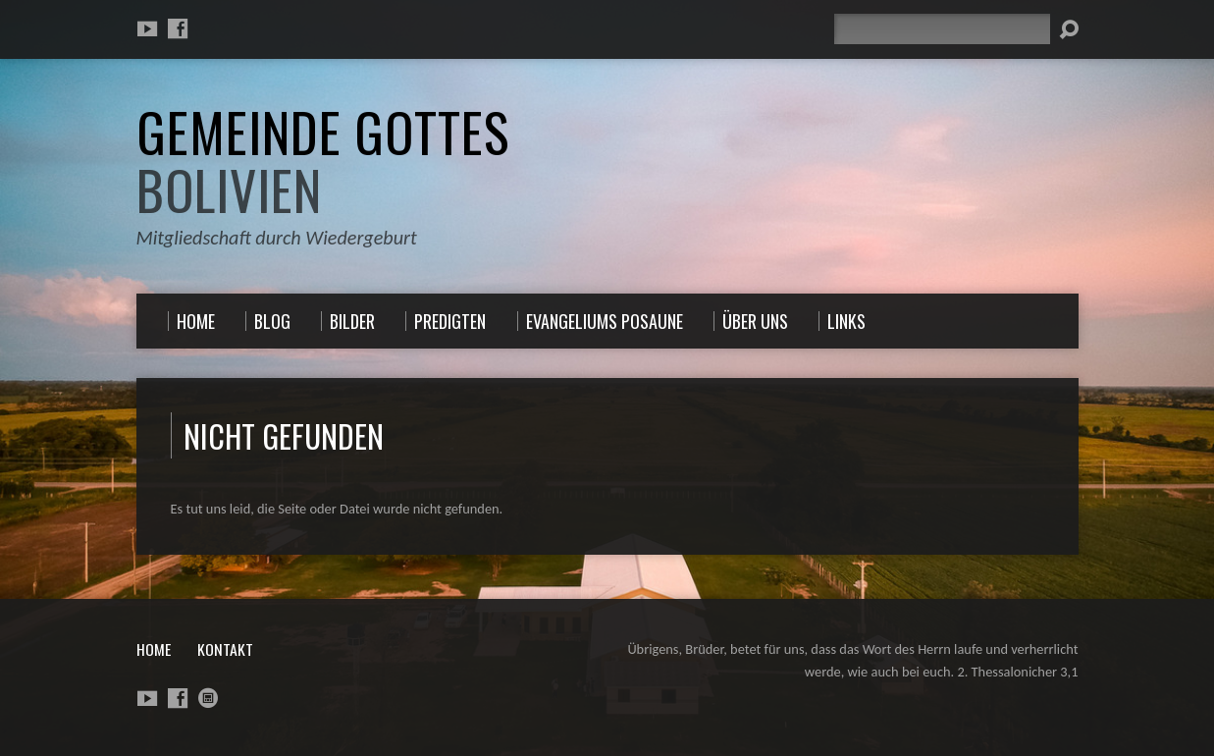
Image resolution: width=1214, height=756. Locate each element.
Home (153, 649)
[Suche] (942, 29)
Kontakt (225, 649)
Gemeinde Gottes (322, 160)
